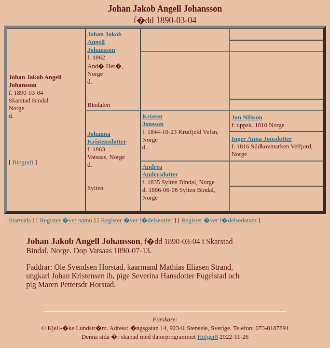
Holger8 (207, 336)
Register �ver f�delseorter (136, 220)
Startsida (20, 220)
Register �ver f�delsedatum (219, 220)
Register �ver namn (66, 220)
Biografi (23, 162)
